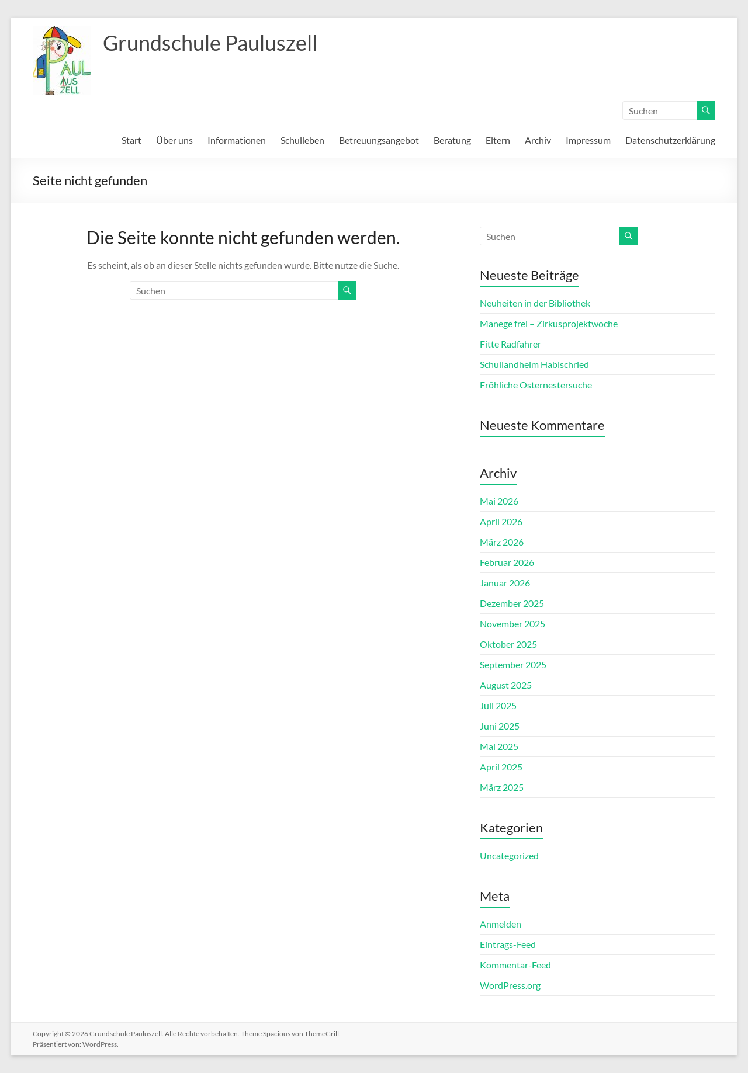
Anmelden (500, 923)
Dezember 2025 (512, 603)
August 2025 (506, 684)
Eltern (498, 139)
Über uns (174, 139)
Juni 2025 (500, 725)
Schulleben (302, 139)
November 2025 (512, 623)
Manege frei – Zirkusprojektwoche (549, 323)
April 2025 (501, 766)
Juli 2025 (498, 705)
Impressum (588, 139)
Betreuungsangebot (379, 139)
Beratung (452, 139)
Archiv (538, 139)
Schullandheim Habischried (534, 364)
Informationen (236, 139)
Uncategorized (509, 855)
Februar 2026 (507, 562)
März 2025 (502, 787)
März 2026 (502, 541)
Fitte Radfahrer (510, 343)
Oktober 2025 (508, 644)
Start (131, 139)
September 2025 (513, 664)
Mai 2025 (499, 746)
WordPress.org (510, 985)
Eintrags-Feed (508, 944)
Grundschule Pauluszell (210, 42)
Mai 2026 (499, 500)
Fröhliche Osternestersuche (536, 384)
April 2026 (501, 521)
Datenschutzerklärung (670, 139)
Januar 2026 (505, 582)
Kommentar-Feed (515, 964)
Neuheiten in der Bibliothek (535, 302)
